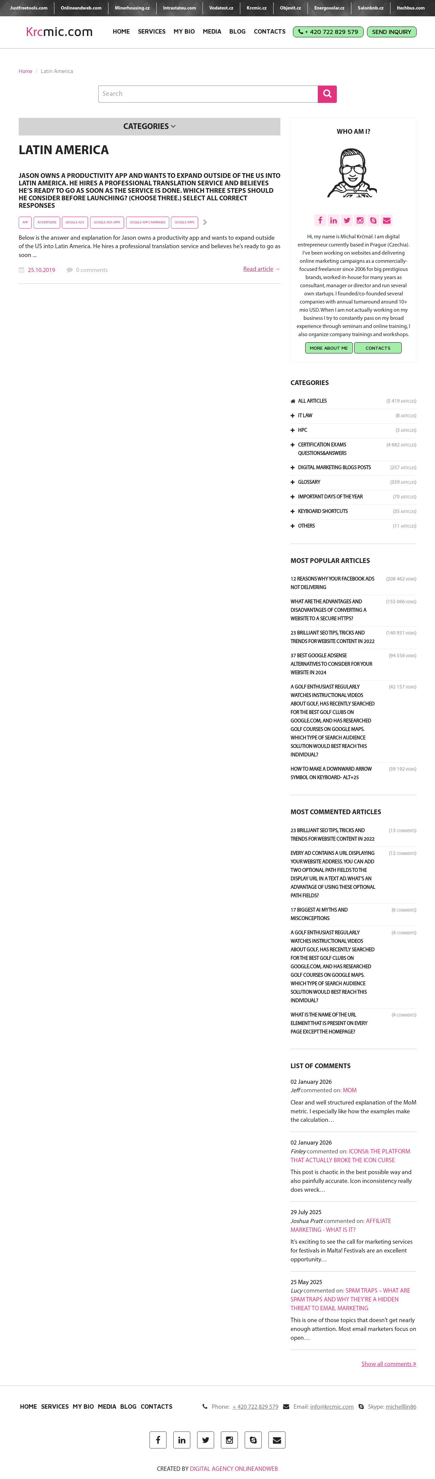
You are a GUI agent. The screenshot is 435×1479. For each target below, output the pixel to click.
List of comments (321, 1066)
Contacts (269, 31)
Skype (387, 1407)
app (25, 222)
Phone (240, 1407)
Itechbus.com (411, 8)
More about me (329, 348)
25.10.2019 (41, 270)
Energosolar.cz (329, 8)
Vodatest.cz (221, 8)
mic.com (59, 31)
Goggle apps (184, 222)
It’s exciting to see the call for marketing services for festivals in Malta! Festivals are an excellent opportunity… (352, 1251)
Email (318, 1407)
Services (152, 31)
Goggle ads (75, 222)
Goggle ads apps (107, 222)
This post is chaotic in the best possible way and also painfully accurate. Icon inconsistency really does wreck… (351, 1181)
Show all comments (389, 1364)
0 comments (92, 270)
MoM (349, 1091)
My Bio (184, 31)
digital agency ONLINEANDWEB (234, 1469)
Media (212, 31)
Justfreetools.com (29, 8)
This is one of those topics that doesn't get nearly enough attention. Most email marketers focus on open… (353, 1329)
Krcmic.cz (257, 8)
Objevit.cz (290, 8)
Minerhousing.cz (132, 8)
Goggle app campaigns (148, 222)
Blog (237, 31)
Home (121, 31)
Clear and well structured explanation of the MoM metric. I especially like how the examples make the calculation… (353, 1112)
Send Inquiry (392, 31)
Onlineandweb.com (81, 8)
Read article (258, 269)
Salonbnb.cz (371, 8)
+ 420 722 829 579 (328, 31)
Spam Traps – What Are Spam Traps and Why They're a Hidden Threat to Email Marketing (350, 1300)
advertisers (46, 222)
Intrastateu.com (179, 8)
